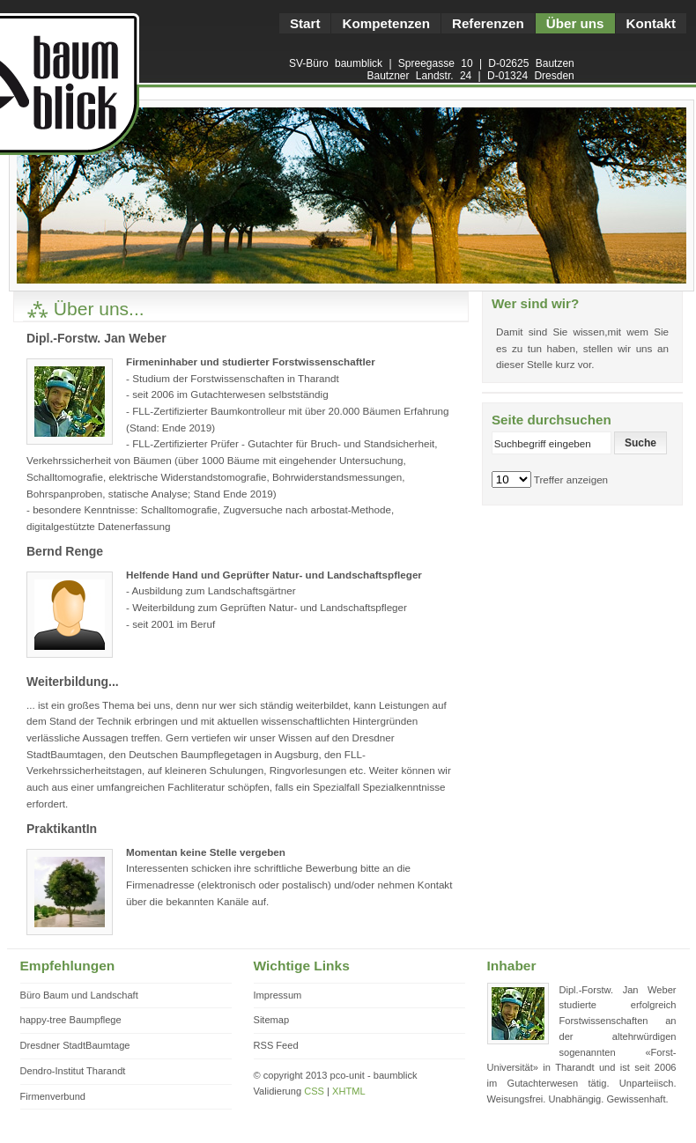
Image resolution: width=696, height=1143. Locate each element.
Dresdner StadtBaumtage (75, 1045)
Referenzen (488, 23)
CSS (314, 1091)
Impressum (278, 995)
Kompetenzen (385, 23)
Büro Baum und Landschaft (79, 995)
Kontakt (651, 23)
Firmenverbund (53, 1096)
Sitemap (272, 1019)
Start (305, 23)
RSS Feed (276, 1045)
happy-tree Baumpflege (71, 1019)
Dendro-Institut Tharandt (73, 1071)
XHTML (349, 1091)
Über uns (575, 23)
